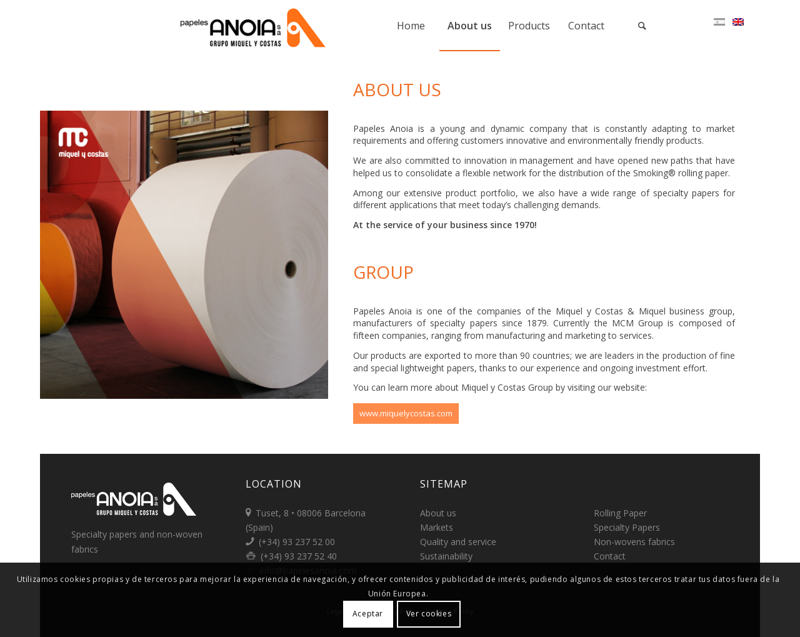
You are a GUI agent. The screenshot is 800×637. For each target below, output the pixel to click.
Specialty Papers (627, 527)
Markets (436, 527)
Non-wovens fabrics (634, 542)
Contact (610, 556)
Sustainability (446, 556)
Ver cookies (429, 613)
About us (438, 513)
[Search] (642, 25)
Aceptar (367, 613)
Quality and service (458, 542)
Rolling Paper (620, 513)
